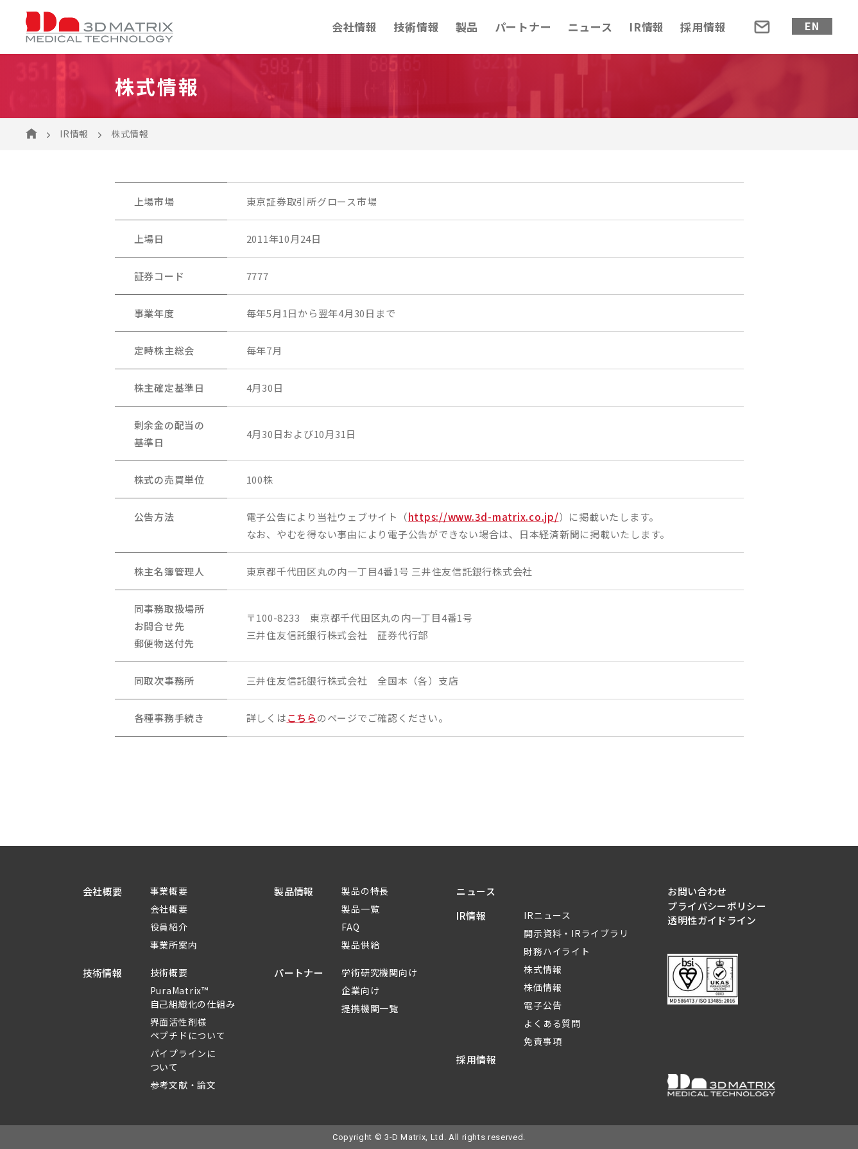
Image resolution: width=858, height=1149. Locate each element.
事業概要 (169, 890)
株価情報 (543, 987)
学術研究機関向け (379, 972)
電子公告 (543, 1005)
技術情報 (416, 27)
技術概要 (169, 972)
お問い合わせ (696, 891)
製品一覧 (360, 908)
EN (812, 25)
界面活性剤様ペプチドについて (188, 1028)
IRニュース (547, 915)
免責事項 (543, 1041)
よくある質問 (552, 1023)
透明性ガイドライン (711, 920)
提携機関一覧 (370, 1008)
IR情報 (646, 27)
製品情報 (294, 891)
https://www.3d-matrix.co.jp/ (483, 516)
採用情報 (703, 27)
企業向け (360, 990)
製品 (467, 27)
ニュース (590, 27)
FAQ (350, 926)
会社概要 (103, 891)
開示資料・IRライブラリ (576, 933)
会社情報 (354, 27)
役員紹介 (169, 926)
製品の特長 (365, 890)
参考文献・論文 (183, 1084)
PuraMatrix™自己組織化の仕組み (193, 997)
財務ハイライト (557, 951)
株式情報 (543, 969)
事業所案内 (174, 944)
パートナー (523, 27)
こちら (302, 717)
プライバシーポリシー (716, 906)
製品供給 (360, 944)
